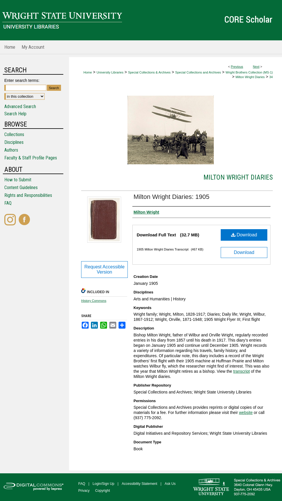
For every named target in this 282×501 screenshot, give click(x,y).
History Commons (93, 300)
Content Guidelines (21, 187)
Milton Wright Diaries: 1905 (171, 196)
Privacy (83, 491)
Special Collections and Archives (198, 72)
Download (244, 234)
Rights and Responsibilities (28, 195)
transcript (241, 371)
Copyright (102, 491)
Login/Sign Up (103, 484)
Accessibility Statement (139, 484)
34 (271, 77)
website (245, 412)
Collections (14, 134)
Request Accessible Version (104, 269)
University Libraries (109, 72)
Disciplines (14, 142)
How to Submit (17, 179)
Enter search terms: (21, 80)
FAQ (8, 203)
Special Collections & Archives (149, 72)
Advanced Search (20, 106)
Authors (11, 150)
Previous (237, 66)
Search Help (15, 113)
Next (256, 66)
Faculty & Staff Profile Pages (30, 158)
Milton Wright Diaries (250, 77)
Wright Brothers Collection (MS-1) (249, 72)
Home (87, 72)
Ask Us (170, 484)
